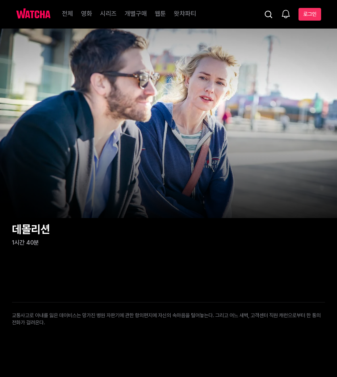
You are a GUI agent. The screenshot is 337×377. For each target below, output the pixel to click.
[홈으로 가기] (33, 14)
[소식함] (286, 14)
